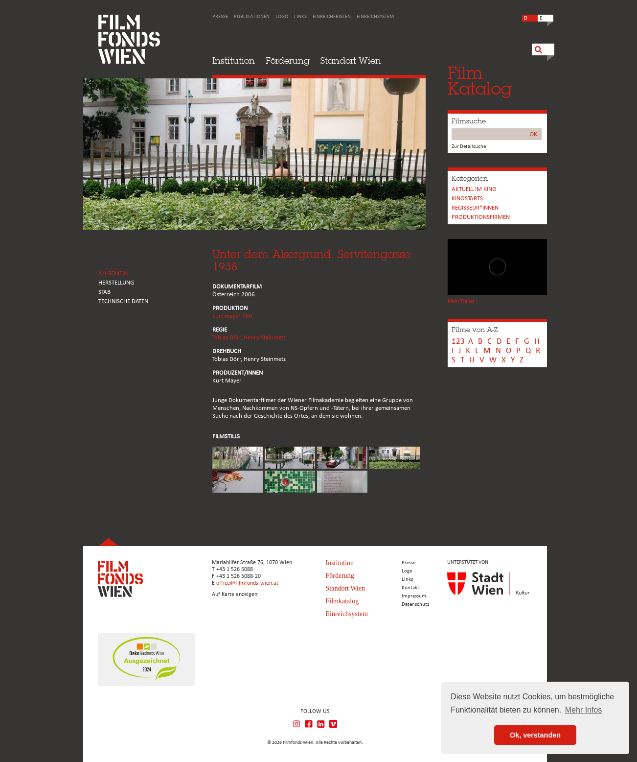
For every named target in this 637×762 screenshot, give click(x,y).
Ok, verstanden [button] (535, 735)
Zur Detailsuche (469, 146)
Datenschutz (415, 604)
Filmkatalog (342, 601)
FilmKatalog (480, 80)
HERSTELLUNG (116, 283)
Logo (281, 17)
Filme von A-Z (475, 329)
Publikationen (252, 17)
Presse (220, 17)
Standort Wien (350, 60)
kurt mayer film (232, 316)
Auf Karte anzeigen (234, 594)
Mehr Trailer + (463, 301)
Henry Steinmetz (265, 337)
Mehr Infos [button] (583, 710)
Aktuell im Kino (474, 189)
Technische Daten (123, 301)
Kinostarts (467, 198)
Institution (233, 60)
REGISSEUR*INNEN (475, 208)
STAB (104, 292)
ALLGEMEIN (113, 273)
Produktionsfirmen (481, 217)
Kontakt (410, 588)
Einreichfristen (332, 17)
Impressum (414, 596)
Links (300, 17)
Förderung (288, 60)
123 (458, 341)
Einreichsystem (375, 17)
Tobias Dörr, (228, 337)
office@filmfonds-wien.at (247, 583)
